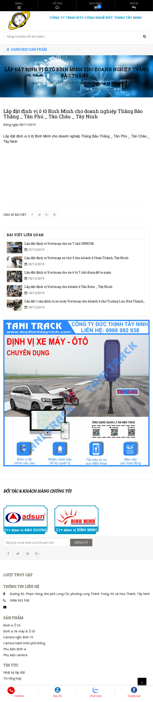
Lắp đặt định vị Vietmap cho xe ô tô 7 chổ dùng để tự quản (67, 272)
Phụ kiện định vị (14, 649)
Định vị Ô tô (11, 625)
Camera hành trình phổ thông (24, 643)
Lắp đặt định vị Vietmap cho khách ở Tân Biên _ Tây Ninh (68, 287)
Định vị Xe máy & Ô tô (19, 631)
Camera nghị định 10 (18, 637)
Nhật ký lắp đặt (14, 672)
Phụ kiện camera (15, 655)
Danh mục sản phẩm (27, 49)
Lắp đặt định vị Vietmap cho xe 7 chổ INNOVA (59, 243)
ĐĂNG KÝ (81, 542)
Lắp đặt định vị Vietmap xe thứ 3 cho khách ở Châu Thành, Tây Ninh (76, 258)
